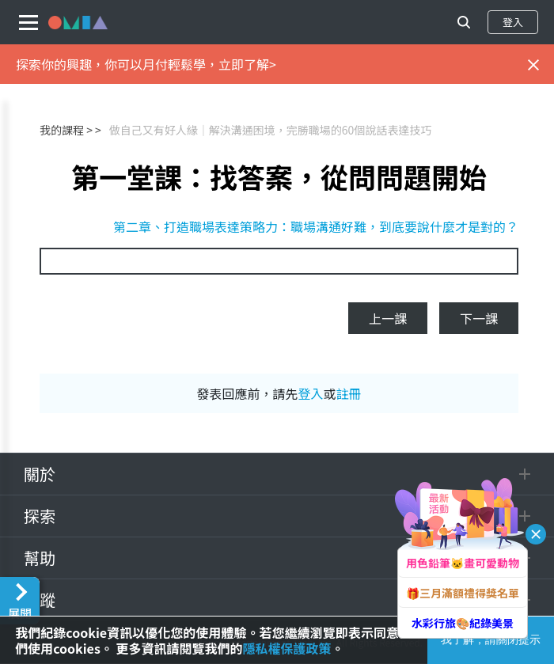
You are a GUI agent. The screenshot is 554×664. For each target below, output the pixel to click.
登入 (513, 21)
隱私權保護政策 (286, 648)
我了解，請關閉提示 (491, 639)
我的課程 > (66, 130)
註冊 (349, 393)
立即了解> (247, 64)
